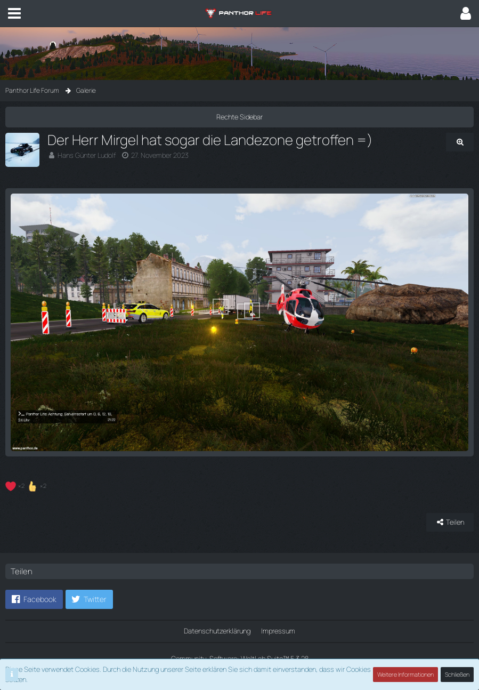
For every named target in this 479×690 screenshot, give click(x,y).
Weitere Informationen (405, 674)
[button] (14, 13)
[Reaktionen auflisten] (27, 484)
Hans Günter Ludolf (87, 155)
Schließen (457, 674)
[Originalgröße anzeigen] (460, 142)
